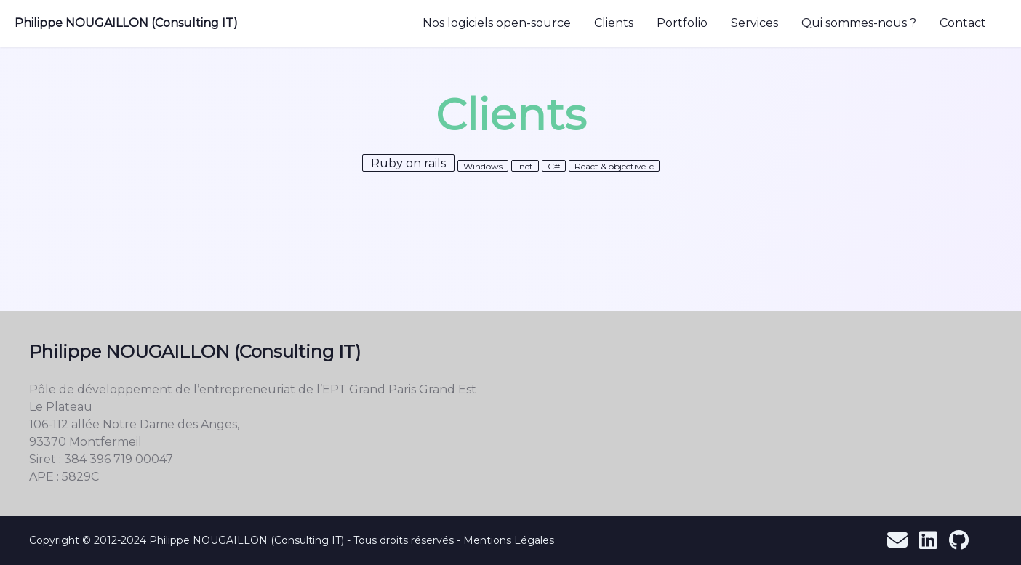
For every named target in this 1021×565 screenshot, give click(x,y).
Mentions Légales (508, 540)
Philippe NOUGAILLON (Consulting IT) (126, 23)
